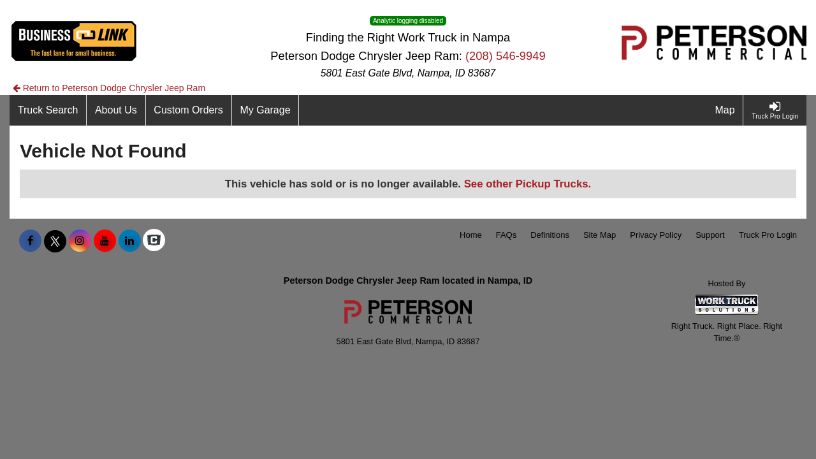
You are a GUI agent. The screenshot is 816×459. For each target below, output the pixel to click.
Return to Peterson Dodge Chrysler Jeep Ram (109, 88)
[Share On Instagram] (80, 241)
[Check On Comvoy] (154, 241)
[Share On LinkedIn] (130, 241)
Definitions (549, 235)
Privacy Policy (655, 235)
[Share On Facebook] (30, 241)
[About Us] (116, 110)
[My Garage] (266, 110)
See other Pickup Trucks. (528, 184)
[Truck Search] (48, 110)
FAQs (506, 235)
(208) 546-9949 (505, 55)
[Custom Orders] (189, 110)
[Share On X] (55, 241)
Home (471, 235)
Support (710, 235)
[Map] (725, 110)
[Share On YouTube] (105, 241)
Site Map (599, 235)
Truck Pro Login (768, 235)
